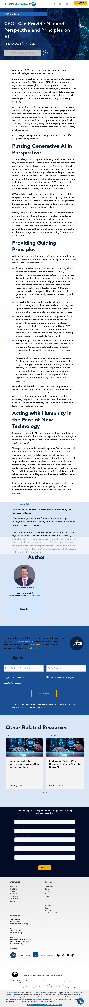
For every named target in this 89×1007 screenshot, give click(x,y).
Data (46, 908)
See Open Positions (24, 955)
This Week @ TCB (51, 913)
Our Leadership (15, 894)
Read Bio (24, 609)
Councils (48, 891)
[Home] (20, 4)
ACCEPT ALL (31, 1005)
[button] (43, 793)
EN (68, 4)
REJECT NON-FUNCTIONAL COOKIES (49, 1005)
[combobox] (68, 4)
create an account (24, 641)
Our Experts (14, 891)
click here (35, 644)
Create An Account (13, 683)
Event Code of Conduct (48, 975)
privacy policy (37, 999)
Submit (44, 693)
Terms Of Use (27, 975)
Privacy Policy (13, 993)
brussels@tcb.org (16, 933)
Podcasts (48, 906)
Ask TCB (48, 910)
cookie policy (35, 997)
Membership (49, 887)
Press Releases (15, 899)
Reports (47, 894)
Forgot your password (14, 677)
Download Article (22, 53)
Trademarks (59, 975)
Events (47, 896)
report (19, 433)
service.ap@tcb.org (16, 944)
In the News (14, 896)
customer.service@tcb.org (19, 924)
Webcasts (48, 903)
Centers (47, 889)
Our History (14, 889)
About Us (13, 887)
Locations (13, 901)
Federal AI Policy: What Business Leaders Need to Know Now (65, 764)
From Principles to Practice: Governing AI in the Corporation (24, 764)
